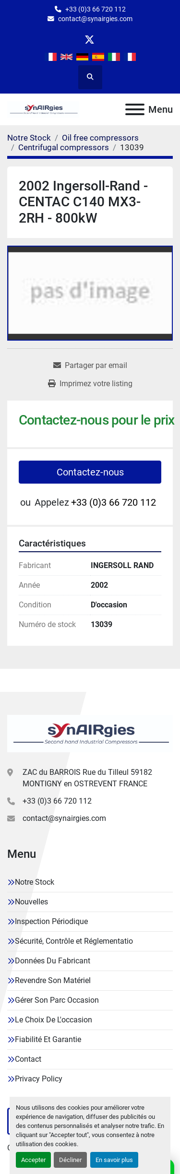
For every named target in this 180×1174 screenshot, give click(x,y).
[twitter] (89, 39)
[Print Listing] (90, 384)
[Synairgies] (90, 732)
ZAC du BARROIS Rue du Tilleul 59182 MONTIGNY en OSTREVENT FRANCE (87, 778)
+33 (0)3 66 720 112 (95, 9)
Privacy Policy (38, 1078)
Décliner (70, 1159)
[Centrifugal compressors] (63, 147)
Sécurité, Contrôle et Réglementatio (74, 941)
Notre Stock (34, 882)
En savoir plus (114, 1159)
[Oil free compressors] (100, 137)
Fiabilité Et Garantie (48, 1039)
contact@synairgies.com (95, 19)
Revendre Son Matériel (53, 980)
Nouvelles (31, 901)
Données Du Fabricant (52, 960)
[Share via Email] (90, 365)
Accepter (33, 1159)
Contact (28, 1059)
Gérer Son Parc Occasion (57, 1000)
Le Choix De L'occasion (53, 1019)
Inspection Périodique (51, 921)
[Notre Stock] (29, 137)
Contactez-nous (90, 472)
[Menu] (134, 109)
